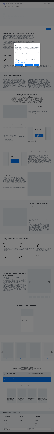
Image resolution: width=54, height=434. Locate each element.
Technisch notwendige (29, 64)
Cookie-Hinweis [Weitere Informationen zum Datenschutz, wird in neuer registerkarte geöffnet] (17, 62)
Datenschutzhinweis (21, 60)
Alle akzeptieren (36, 64)
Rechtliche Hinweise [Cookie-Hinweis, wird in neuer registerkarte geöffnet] (23, 62)
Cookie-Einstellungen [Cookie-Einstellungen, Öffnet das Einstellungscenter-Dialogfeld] (19, 64)
